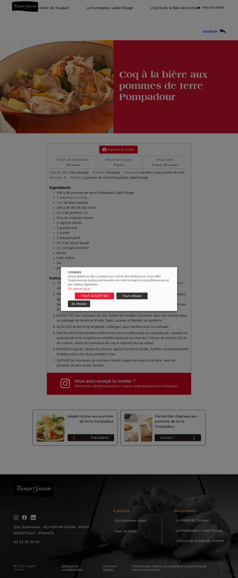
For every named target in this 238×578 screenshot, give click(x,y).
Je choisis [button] (79, 304)
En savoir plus (79, 289)
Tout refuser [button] (132, 296)
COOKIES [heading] (74, 272)
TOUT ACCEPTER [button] (94, 296)
